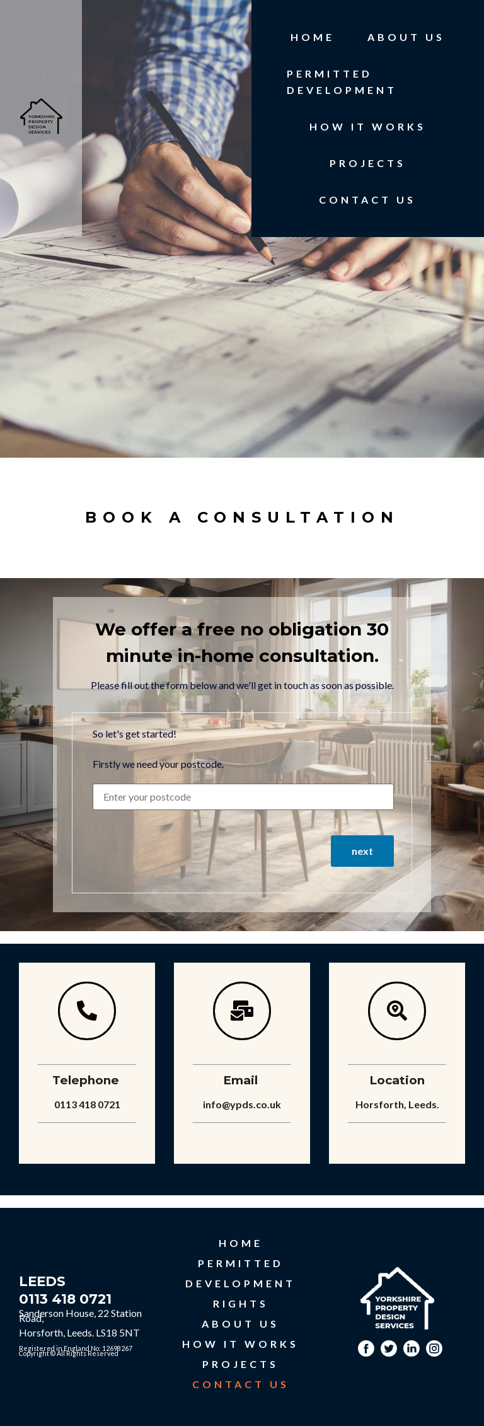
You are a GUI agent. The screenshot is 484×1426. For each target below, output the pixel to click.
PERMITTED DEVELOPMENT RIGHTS (240, 1283)
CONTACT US (367, 200)
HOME (313, 37)
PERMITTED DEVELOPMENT (342, 81)
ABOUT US (406, 37)
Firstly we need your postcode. (158, 764)
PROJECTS (368, 163)
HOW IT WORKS (367, 126)
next (362, 851)
